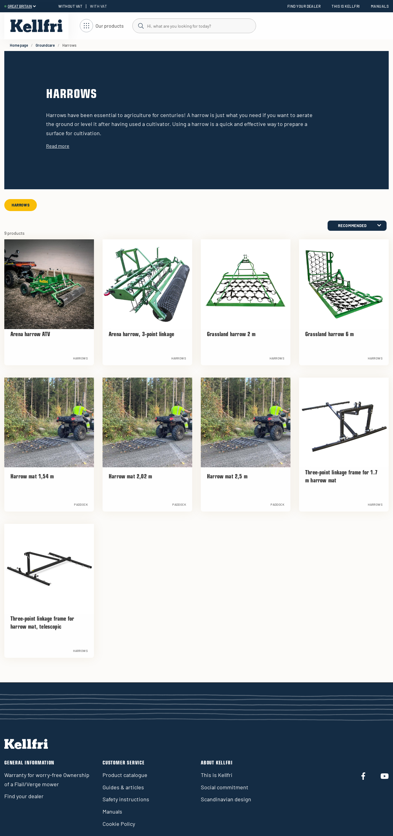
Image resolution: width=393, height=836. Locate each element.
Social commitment (224, 787)
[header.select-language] (21, 6)
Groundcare (45, 45)
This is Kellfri (346, 6)
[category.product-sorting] (357, 225)
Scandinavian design (226, 799)
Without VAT (70, 6)
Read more (57, 146)
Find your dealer (304, 6)
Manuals (380, 6)
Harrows (20, 205)
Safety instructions (126, 799)
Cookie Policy (119, 823)
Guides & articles (123, 787)
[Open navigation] (102, 26)
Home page (19, 45)
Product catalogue (125, 774)
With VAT (98, 6)
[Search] (193, 25)
